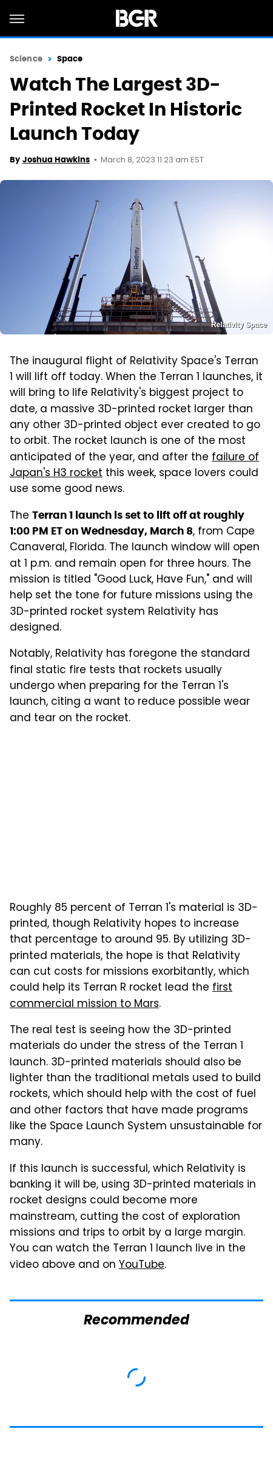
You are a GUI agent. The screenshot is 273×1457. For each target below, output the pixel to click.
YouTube (141, 1265)
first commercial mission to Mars (121, 996)
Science (26, 59)
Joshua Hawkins (56, 159)
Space (70, 59)
